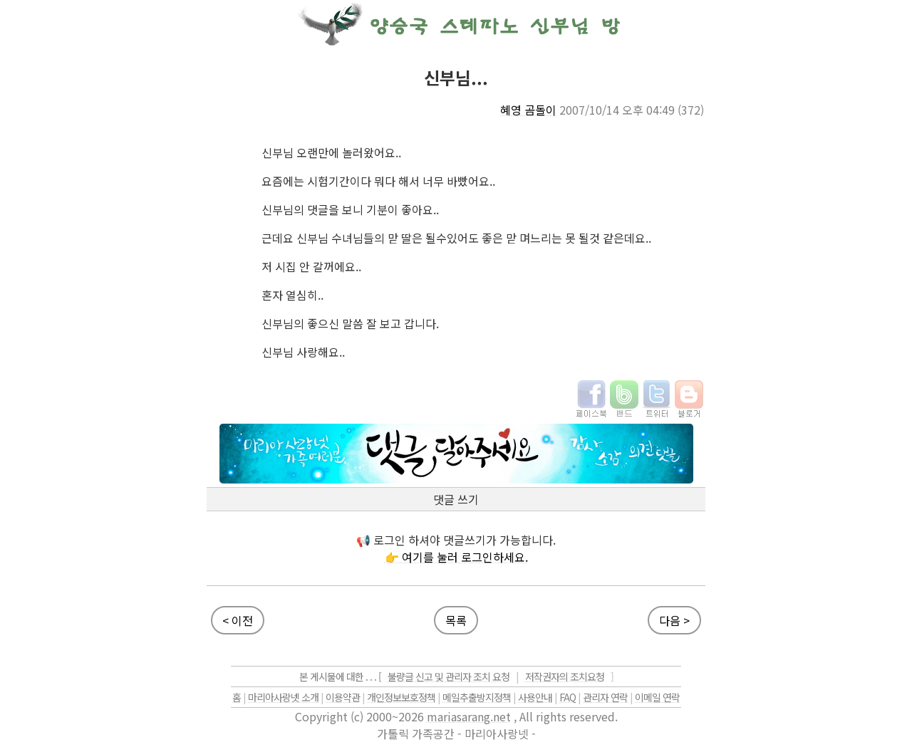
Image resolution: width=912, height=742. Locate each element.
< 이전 (237, 620)
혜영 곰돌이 (528, 109)
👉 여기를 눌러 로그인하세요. (456, 556)
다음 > (674, 620)
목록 (456, 620)
